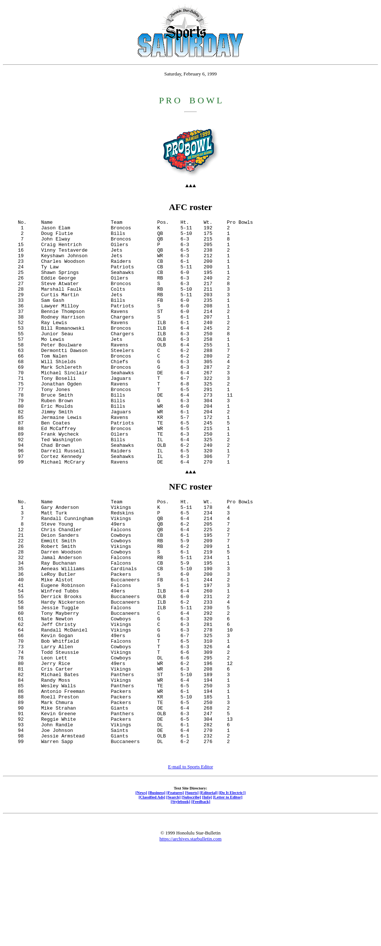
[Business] (156, 890)
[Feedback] (200, 899)
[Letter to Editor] (228, 895)
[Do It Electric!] (232, 890)
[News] (141, 890)
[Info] (207, 895)
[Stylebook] (180, 899)
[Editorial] (208, 890)
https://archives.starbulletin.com (191, 937)
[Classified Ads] (151, 895)
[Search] (173, 895)
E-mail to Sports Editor (190, 865)
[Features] (175, 890)
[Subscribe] (191, 895)
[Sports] (192, 890)
